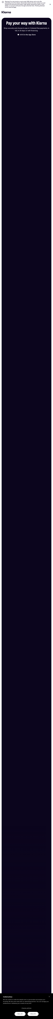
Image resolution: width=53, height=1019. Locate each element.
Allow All (33, 1014)
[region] (26, 1006)
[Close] (50, 4)
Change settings (26, 1008)
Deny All (20, 1014)
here (15, 7)
